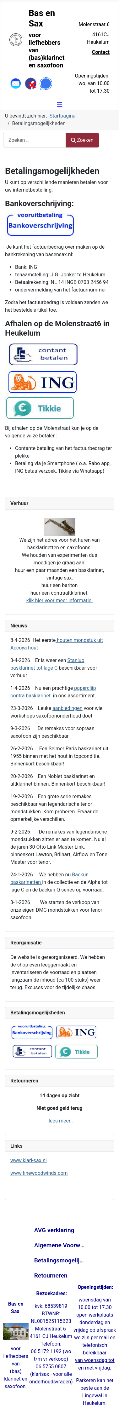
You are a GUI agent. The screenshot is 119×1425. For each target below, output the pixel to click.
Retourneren (51, 1275)
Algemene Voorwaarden (59, 1245)
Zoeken (82, 140)
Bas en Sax (42, 18)
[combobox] (34, 140)
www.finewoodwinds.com (39, 1173)
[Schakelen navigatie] (60, 105)
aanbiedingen (67, 708)
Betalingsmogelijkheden (59, 1260)
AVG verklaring (54, 1230)
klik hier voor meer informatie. (59, 600)
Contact (101, 52)
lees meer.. (61, 1121)
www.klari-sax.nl (28, 1160)
